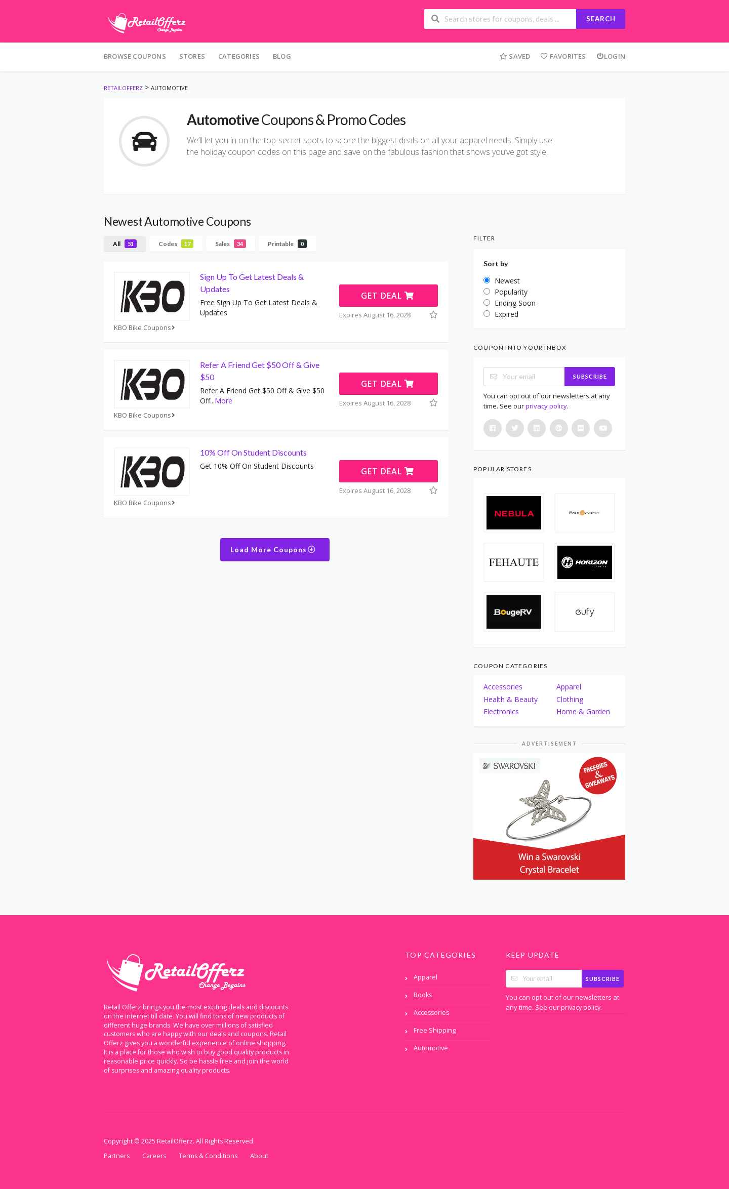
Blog (282, 56)
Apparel (568, 686)
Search (601, 19)
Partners (117, 1156)
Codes (175, 243)
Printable (287, 243)
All (125, 243)
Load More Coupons (273, 549)
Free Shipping (435, 1030)
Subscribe (590, 376)
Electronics (501, 711)
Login (610, 56)
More (223, 400)
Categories (239, 56)
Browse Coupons (135, 56)
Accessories (502, 686)
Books (423, 995)
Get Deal (387, 295)
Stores (192, 56)
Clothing (569, 699)
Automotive (431, 1048)
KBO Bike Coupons (145, 327)
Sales (230, 243)
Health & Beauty (510, 699)
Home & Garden (583, 711)
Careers (154, 1156)
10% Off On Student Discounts (253, 452)
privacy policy (546, 406)
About (259, 1156)
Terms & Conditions (208, 1156)
